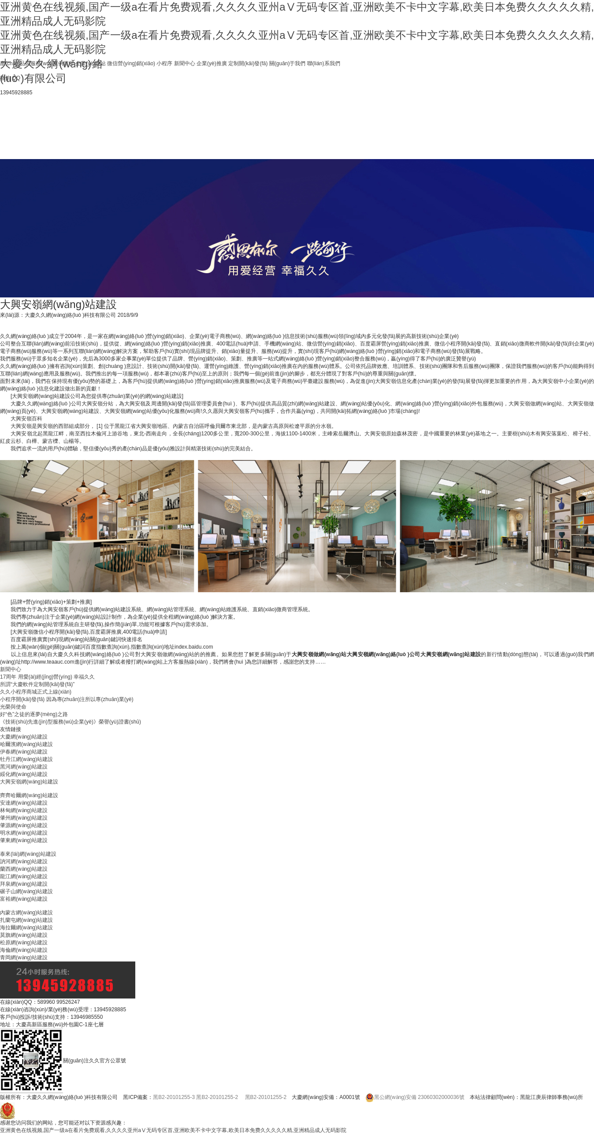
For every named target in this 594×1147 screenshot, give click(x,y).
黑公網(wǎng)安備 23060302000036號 (414, 1097)
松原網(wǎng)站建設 (24, 942)
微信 (5, 78)
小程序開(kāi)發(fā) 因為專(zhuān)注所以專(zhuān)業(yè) (67, 699)
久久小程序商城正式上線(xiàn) (35, 692)
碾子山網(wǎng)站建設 (26, 891)
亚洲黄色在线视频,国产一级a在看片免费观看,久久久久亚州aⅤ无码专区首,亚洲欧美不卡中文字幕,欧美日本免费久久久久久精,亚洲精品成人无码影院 (173, 1130)
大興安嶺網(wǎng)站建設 (29, 782)
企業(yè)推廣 (212, 63)
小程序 (164, 63)
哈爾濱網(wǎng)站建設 (26, 744)
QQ (16, 78)
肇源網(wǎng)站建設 (24, 825)
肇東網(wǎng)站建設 (24, 840)
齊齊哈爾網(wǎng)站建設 (29, 795)
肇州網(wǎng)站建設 (24, 818)
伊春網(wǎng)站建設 (24, 752)
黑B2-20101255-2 (266, 1097)
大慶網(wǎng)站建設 (24, 737)
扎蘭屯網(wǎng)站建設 (26, 920)
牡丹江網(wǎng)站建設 (26, 759)
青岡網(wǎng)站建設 (24, 957)
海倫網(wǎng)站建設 (24, 950)
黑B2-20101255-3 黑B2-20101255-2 (195, 1097)
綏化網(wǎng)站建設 (24, 774)
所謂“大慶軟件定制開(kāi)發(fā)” (37, 684)
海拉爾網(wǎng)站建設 (26, 927)
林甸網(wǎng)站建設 (24, 810)
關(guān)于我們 (287, 63)
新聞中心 (184, 63)
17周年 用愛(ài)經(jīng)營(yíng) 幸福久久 (47, 677)
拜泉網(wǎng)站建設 (24, 884)
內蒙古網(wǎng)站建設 (26, 912)
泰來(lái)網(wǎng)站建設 (28, 854)
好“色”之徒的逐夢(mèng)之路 (34, 714)
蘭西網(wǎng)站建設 (24, 869)
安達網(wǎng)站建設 (24, 803)
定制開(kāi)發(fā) (247, 63)
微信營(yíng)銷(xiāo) (131, 63)
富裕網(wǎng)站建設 (24, 899)
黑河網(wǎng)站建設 (24, 767)
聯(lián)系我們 (323, 63)
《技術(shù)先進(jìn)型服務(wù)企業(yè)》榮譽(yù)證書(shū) (70, 722)
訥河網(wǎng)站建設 (24, 861)
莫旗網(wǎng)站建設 (24, 935)
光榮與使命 (13, 707)
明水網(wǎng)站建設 (24, 833)
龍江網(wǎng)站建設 (24, 876)
